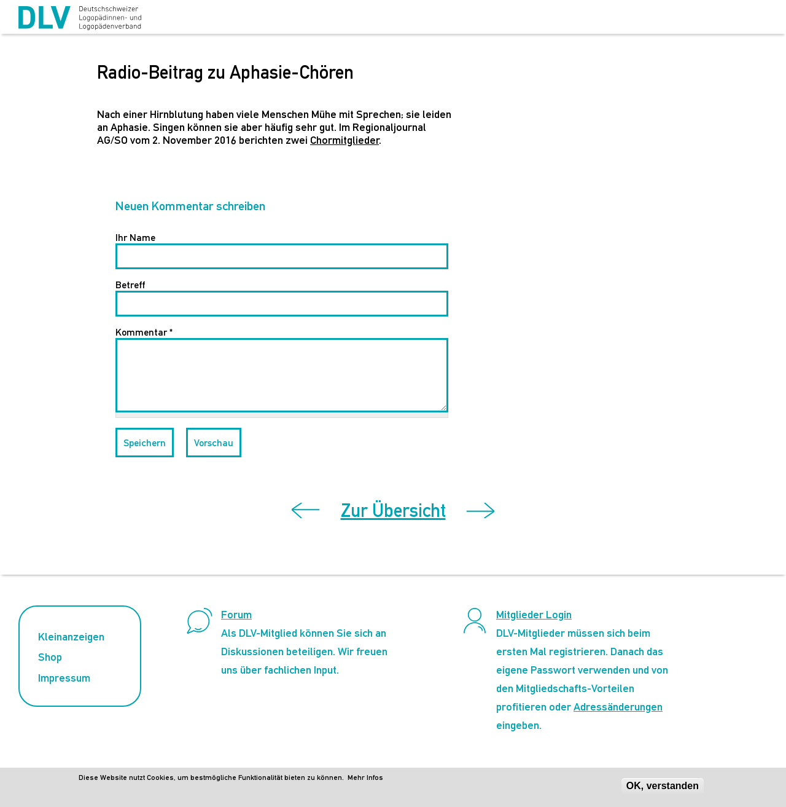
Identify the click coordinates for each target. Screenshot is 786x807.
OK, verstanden (662, 786)
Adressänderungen (618, 706)
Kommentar (144, 332)
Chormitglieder (344, 139)
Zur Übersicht (393, 510)
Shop (50, 656)
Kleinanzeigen (71, 636)
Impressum (64, 677)
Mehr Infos (365, 777)
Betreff (130, 285)
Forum (236, 614)
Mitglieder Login (534, 614)
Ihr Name (135, 237)
